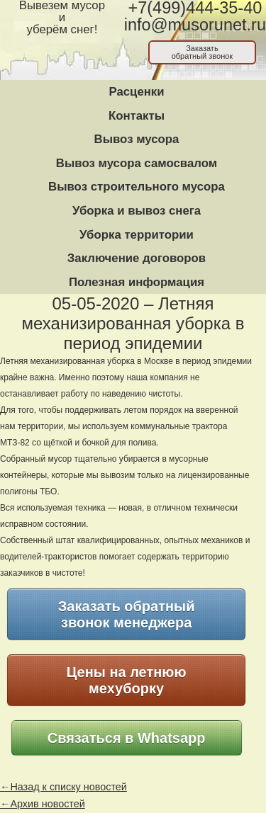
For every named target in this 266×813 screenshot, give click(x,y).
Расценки (136, 91)
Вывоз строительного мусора (136, 186)
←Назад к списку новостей (63, 786)
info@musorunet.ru (195, 25)
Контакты (137, 116)
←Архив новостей (42, 803)
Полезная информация (136, 282)
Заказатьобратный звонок (202, 52)
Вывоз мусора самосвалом (136, 163)
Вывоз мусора (136, 139)
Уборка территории (136, 234)
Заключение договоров (136, 258)
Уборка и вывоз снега (136, 210)
